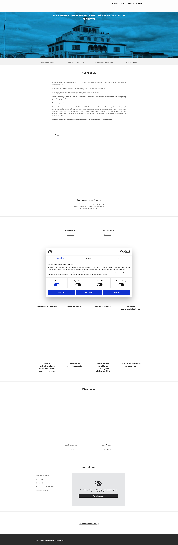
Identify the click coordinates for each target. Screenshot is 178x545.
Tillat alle (116, 292)
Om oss (122, 3)
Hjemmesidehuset (47, 540)
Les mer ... (70, 235)
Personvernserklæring (89, 523)
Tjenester (130, 3)
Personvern (60, 540)
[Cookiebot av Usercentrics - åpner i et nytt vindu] (121, 251)
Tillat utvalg (89, 292)
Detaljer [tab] (89, 258)
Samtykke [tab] (60, 258)
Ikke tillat (61, 292)
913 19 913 (80, 62)
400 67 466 (70, 62)
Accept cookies (98, 496)
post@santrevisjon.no (47, 62)
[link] (98, 483)
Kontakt (139, 3)
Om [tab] (117, 258)
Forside (115, 3)
